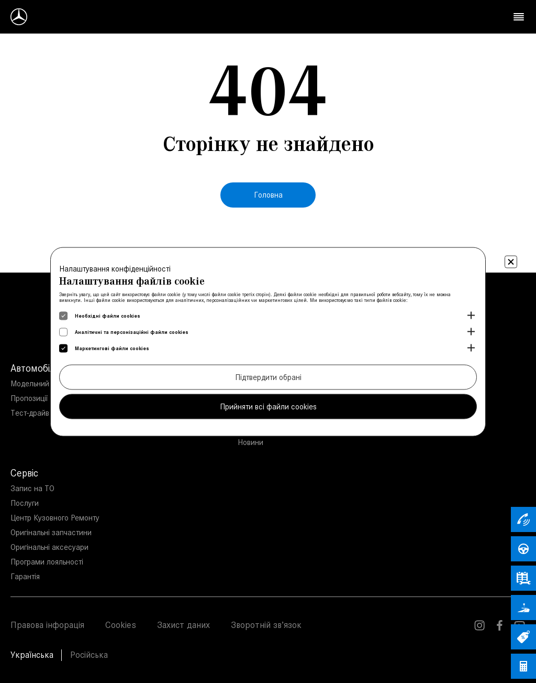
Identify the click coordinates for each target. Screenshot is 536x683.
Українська (31, 654)
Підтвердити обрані (268, 377)
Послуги (24, 503)
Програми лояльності (46, 562)
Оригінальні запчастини (51, 532)
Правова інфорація (47, 625)
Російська (89, 654)
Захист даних (183, 625)
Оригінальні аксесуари (49, 547)
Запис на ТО (32, 488)
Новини (250, 442)
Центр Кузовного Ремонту (54, 518)
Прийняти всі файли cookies (268, 406)
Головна (268, 195)
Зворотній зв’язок (266, 625)
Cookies (120, 625)
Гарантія (25, 576)
